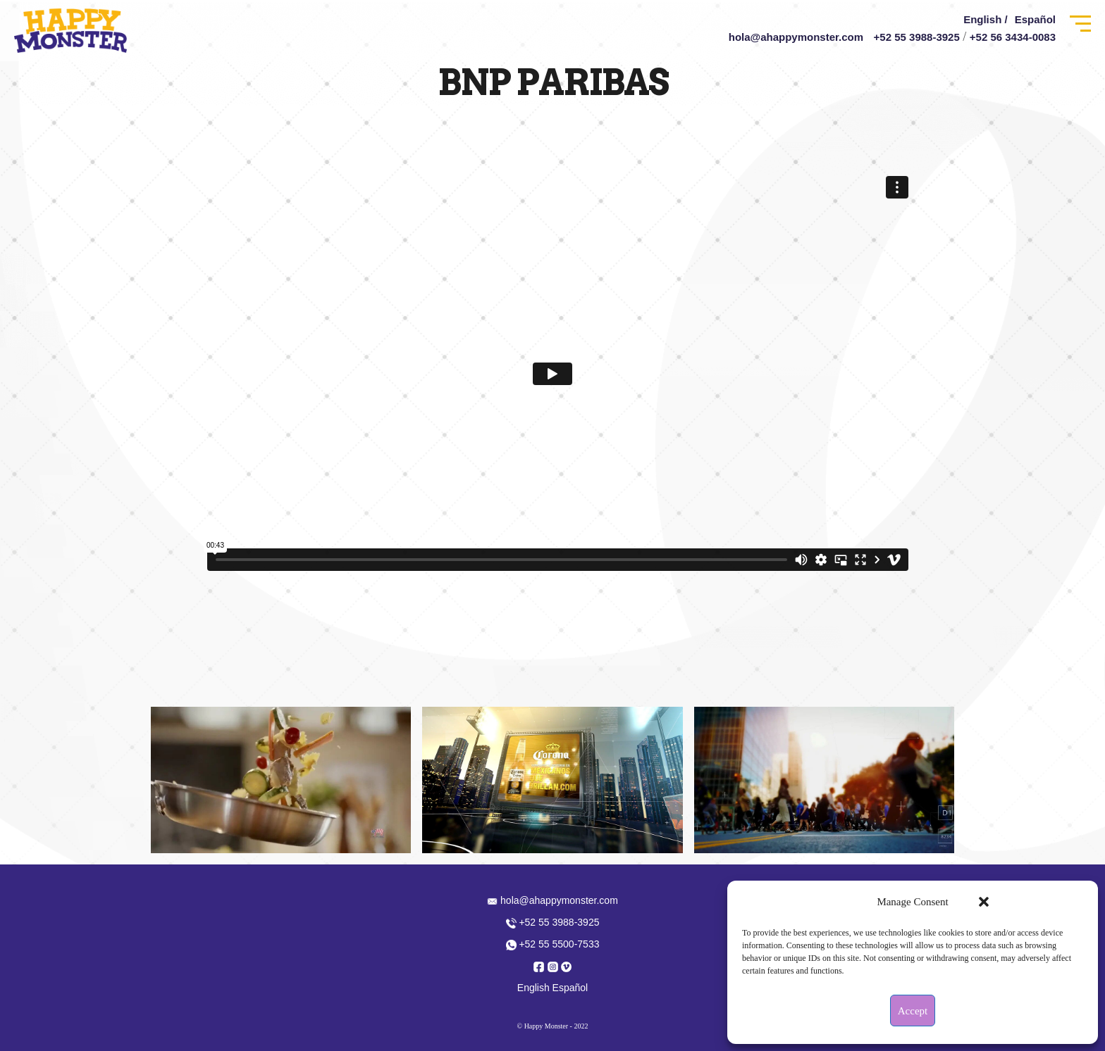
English (533, 987)
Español (1035, 19)
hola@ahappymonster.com (796, 37)
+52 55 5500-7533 (553, 944)
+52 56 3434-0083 (1013, 37)
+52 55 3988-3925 (917, 37)
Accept (912, 1011)
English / (985, 19)
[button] (984, 902)
